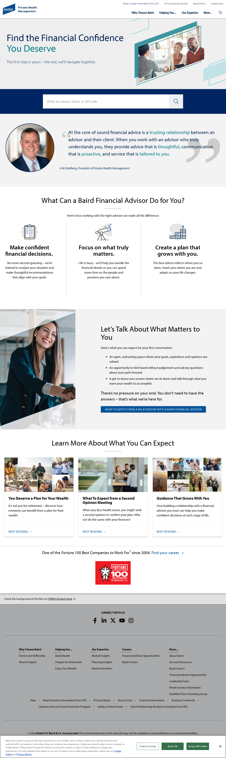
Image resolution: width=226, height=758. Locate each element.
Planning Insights (102, 662)
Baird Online (199, 3)
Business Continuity (183, 700)
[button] (220, 12)
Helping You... (167, 13)
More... (208, 13)
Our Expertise (190, 13)
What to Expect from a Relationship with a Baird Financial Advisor (153, 409)
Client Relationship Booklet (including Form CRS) (159, 706)
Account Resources (180, 662)
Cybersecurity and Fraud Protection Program (64, 706)
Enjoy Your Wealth (65, 668)
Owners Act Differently (32, 655)
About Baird (176, 655)
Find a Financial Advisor (176, 3)
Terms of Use (125, 700)
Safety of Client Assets (110, 706)
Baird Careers (130, 662)
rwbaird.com (217, 3)
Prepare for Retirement (68, 662)
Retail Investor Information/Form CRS (141, 3)
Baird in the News (102, 668)
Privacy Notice (102, 700)
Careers (127, 649)
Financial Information (152, 700)
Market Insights (101, 655)
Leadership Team (179, 681)
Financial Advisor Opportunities (140, 655)
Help (33, 700)
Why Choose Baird (143, 13)
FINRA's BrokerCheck (62, 599)
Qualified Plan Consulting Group (188, 694)
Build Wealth (62, 655)
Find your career (167, 552)
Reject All (172, 747)
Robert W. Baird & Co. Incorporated (57, 733)
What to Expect (28, 662)
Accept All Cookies (197, 747)
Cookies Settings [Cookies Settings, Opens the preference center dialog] (147, 747)
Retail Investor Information (185, 687)
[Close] (220, 747)
